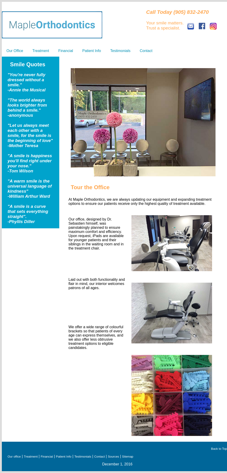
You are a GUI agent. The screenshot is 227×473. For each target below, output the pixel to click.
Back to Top (219, 448)
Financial (65, 51)
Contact (146, 51)
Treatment (40, 51)
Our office (14, 456)
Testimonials (120, 51)
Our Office (14, 51)
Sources (113, 456)
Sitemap (127, 456)
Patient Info (91, 51)
